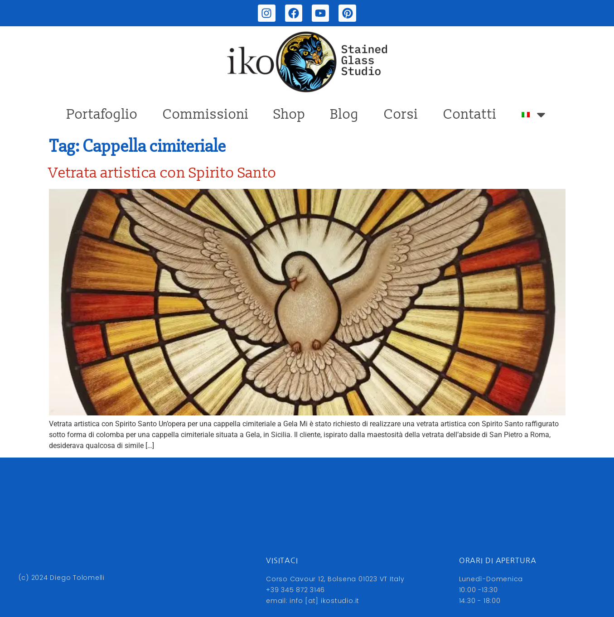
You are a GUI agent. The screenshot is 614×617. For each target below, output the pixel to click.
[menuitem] (534, 114)
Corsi (401, 114)
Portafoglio (102, 114)
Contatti (470, 114)
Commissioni (206, 114)
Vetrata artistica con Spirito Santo (163, 173)
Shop (289, 114)
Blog (344, 114)
